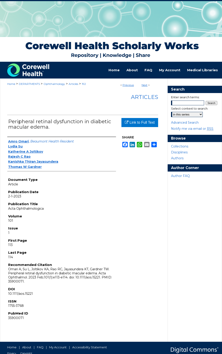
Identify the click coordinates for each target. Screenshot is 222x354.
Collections (179, 146)
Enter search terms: (185, 97)
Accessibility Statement (89, 347)
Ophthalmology (54, 84)
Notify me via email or (192, 129)
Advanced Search (185, 122)
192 (84, 84)
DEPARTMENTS (29, 84)
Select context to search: (189, 108)
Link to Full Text (139, 122)
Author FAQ (180, 176)
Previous (128, 85)
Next (144, 85)
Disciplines (179, 152)
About (26, 347)
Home (11, 84)
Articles (73, 84)
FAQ (40, 347)
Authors (177, 158)
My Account (58, 347)
